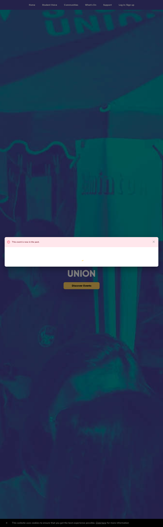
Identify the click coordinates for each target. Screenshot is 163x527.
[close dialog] (153, 241)
